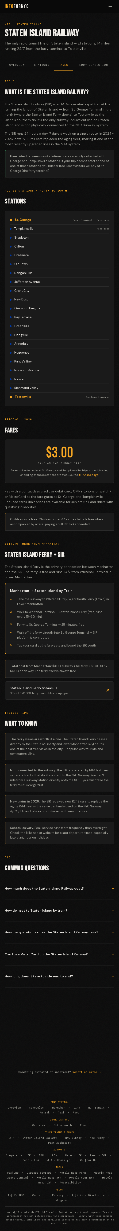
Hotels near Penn (73, 1172)
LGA (54, 1155)
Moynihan (58, 1107)
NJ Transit (96, 1107)
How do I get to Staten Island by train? (36, 910)
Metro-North (63, 1125)
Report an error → (86, 1072)
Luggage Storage (39, 1172)
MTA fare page (88, 475)
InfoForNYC (16, 1195)
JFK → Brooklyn (58, 1160)
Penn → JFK (73, 1155)
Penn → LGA (31, 1160)
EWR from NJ (87, 1160)
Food (76, 1112)
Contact (38, 1195)
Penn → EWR (98, 1155)
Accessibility (70, 1182)
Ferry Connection (92, 65)
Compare (12, 1155)
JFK (28, 1155)
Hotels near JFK (49, 1177)
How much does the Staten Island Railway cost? (44, 888)
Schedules (36, 1107)
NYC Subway (73, 1137)
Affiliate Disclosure (88, 1195)
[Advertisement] (59, 1031)
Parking (13, 1172)
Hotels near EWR (81, 1177)
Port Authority (59, 1142)
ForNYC (17, 6)
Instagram (59, 1200)
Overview (17, 65)
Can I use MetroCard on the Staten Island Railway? (46, 954)
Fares (63, 65)
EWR (41, 1155)
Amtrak (45, 1112)
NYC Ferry (97, 1137)
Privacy (58, 1195)
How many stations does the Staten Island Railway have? (51, 932)
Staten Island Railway (40, 1137)
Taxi (61, 1112)
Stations (41, 65)
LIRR (76, 1107)
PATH (11, 1137)
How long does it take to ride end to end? (39, 976)
